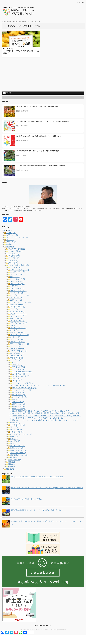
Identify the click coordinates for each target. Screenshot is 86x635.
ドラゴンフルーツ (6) (18, 323)
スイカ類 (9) (13, 260)
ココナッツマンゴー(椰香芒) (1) (24, 388)
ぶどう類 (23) (13, 254)
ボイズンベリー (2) (17, 353)
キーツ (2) (16, 381)
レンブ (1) (14, 439)
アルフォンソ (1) (18, 367)
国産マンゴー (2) (16, 448)
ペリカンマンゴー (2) (18, 351)
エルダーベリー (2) (17, 272)
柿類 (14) (11, 462)
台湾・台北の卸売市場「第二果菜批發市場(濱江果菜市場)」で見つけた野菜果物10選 (45, 413)
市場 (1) (9, 244)
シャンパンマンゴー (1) (21, 390)
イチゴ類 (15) (13, 258)
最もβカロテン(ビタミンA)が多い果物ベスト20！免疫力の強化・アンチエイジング (45, 420)
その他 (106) (11, 233)
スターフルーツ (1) (17, 316)
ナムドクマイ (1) (18, 395)
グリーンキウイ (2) (17, 288)
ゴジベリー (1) (12, 235)
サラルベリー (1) (16, 305)
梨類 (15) (11, 467)
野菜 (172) (10, 469)
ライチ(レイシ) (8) (17, 425)
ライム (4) (14, 427)
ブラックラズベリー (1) (19, 344)
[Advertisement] (43, 74)
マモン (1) (10, 240)
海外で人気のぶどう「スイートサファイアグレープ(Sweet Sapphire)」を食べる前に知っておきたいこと (47, 488)
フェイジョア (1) (16, 339)
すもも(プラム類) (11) (16, 249)
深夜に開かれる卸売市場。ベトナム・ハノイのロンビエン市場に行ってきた (37, 510)
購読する (7, 93)
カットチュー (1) (18, 374)
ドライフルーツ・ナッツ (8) (17, 237)
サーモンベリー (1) (17, 307)
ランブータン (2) (16, 432)
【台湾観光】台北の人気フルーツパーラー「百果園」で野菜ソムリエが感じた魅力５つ (46, 416)
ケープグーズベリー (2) (19, 295)
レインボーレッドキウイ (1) (21, 434)
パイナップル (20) (17, 332)
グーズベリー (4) (16, 293)
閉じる (10, 230)
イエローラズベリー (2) (19, 270)
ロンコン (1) (15, 443)
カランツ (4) (15, 277)
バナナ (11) (14, 330)
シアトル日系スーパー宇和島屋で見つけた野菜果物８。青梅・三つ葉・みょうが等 (40, 165)
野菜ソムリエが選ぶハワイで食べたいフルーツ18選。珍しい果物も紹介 (37, 106)
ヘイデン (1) (17, 399)
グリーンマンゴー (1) (18, 291)
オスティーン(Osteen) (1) (22, 372)
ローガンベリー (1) (17, 446)
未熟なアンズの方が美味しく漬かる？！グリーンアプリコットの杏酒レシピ (37, 476)
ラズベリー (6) (16, 429)
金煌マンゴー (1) (18, 409)
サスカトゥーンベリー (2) (20, 302)
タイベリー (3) (16, 318)
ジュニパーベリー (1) (18, 314)
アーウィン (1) (18, 369)
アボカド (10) (15, 267)
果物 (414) (10, 247)
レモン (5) (14, 436)
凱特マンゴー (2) (18, 404)
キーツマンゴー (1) (17, 281)
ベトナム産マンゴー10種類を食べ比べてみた (26, 499)
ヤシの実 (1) (15, 423)
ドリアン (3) (15, 325)
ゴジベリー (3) (16, 300)
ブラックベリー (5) (17, 342)
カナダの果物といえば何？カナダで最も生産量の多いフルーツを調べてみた (38, 136)
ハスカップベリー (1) (18, 328)
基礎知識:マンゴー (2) (18, 455)
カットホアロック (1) (20, 376)
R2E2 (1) (15, 362)
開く (4, 230)
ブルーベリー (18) (17, 349)
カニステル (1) (16, 274)
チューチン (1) (18, 392)
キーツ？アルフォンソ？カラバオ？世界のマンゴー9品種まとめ (39, 385)
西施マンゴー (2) (18, 406)
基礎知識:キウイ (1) (18, 450)
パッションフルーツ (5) (19, 335)
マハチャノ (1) (18, 402)
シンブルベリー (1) (17, 311)
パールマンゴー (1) (19, 397)
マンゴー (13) (15, 360)
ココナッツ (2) (16, 298)
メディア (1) (11, 242)
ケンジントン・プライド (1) (23, 383)
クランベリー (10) (17, 284)
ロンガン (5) (15, 441)
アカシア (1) (17, 365)
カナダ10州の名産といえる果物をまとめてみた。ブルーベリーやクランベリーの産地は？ (42, 121)
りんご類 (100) (14, 256)
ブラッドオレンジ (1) (18, 346)
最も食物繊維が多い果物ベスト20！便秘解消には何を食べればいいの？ (40, 411)
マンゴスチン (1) (16, 358)
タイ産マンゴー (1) (17, 321)
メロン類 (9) (13, 263)
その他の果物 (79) (15, 251)
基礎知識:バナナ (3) (18, 453)
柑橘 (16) (13, 457)
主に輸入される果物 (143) (18, 265)
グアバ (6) (14, 286)
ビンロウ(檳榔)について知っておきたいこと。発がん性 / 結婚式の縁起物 (37, 151)
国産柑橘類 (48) (14, 460)
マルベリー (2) (16, 356)
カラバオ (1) (17, 378)
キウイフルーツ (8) (17, 279)
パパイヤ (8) (15, 337)
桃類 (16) (11, 464)
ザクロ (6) (14, 309)
